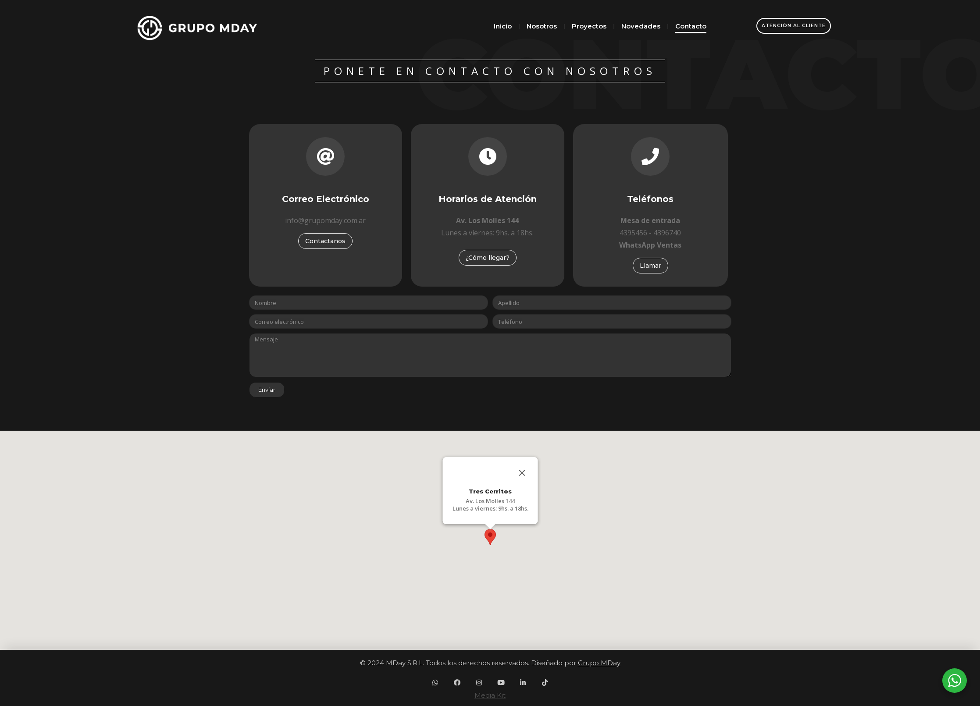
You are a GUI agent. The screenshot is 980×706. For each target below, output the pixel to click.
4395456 (633, 233)
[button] (490, 537)
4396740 (667, 233)
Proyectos (589, 26)
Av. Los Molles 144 (490, 501)
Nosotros (542, 26)
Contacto (690, 26)
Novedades (640, 26)
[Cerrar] (521, 472)
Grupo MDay (599, 663)
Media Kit (490, 695)
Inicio (503, 26)
